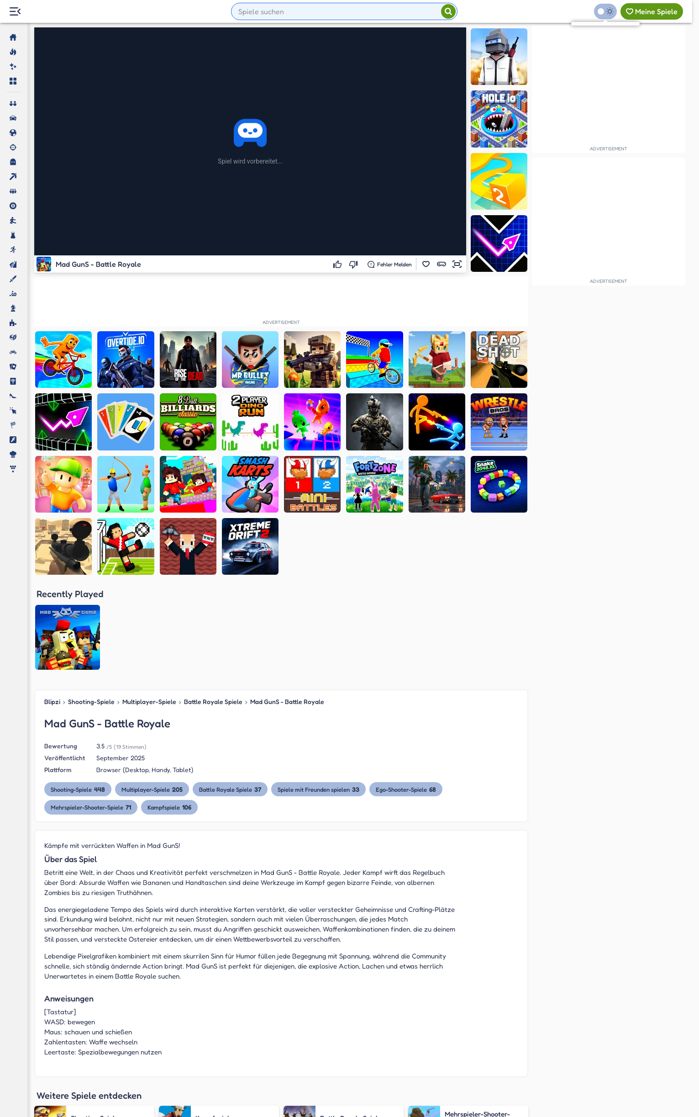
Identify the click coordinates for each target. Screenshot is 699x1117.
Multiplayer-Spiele (149, 609)
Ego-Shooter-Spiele (406, 696)
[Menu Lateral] (15, 11)
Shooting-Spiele (91, 609)
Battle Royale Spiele (213, 609)
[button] (426, 264)
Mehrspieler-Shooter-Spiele (91, 714)
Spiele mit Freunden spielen (318, 696)
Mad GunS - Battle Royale (287, 609)
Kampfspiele (169, 714)
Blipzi (52, 609)
